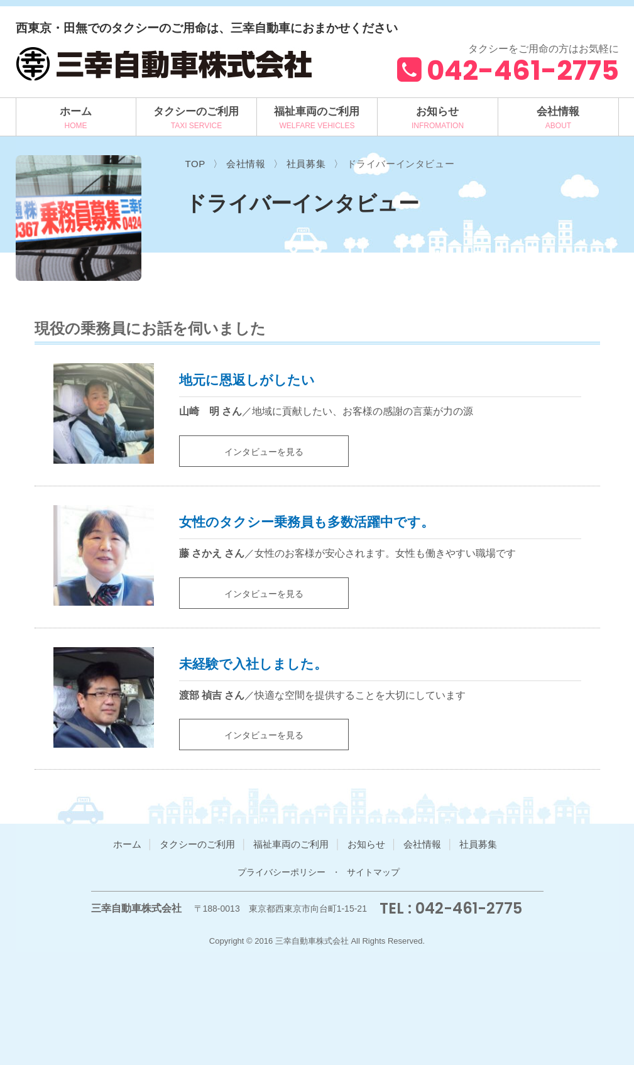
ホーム (76, 111)
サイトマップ (373, 872)
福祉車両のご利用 (316, 111)
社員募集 (478, 844)
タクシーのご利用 (196, 111)
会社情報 (558, 111)
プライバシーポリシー (281, 872)
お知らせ (437, 111)
